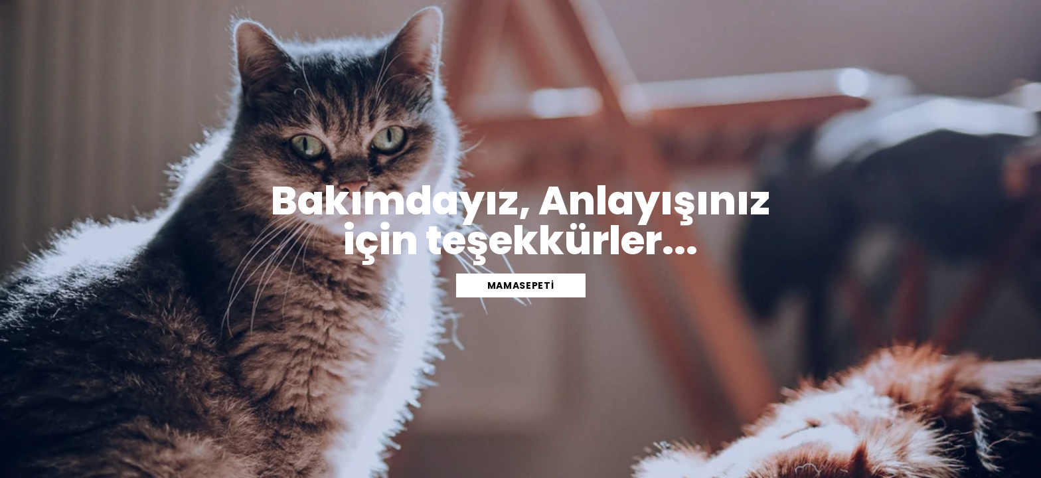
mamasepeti (520, 285)
